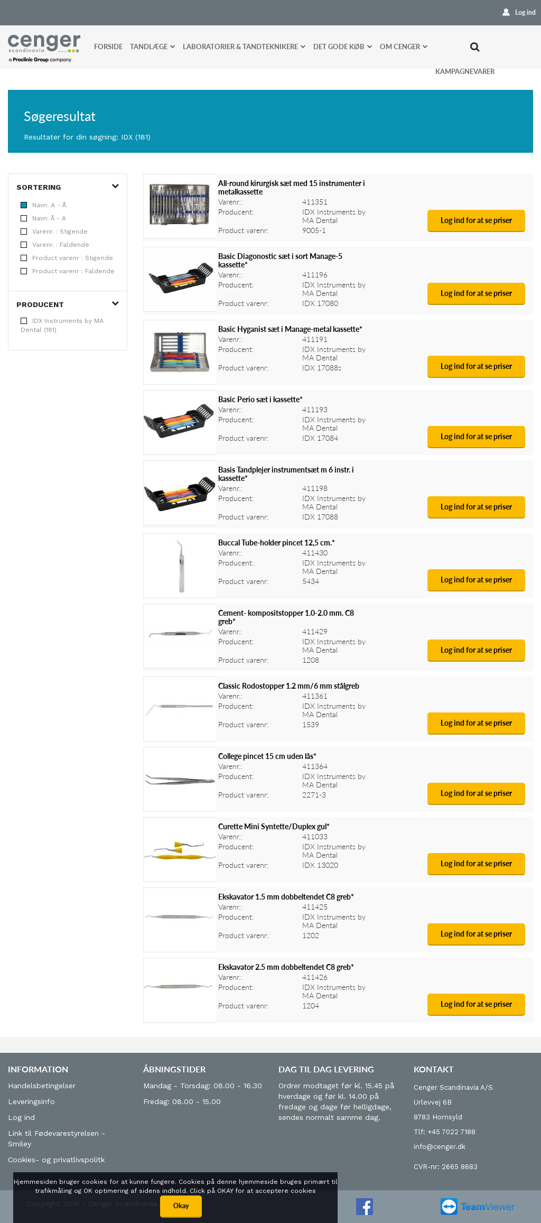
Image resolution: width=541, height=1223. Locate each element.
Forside (108, 46)
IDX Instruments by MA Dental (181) (62, 325)
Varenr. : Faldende (55, 244)
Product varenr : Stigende (67, 258)
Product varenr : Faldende (68, 271)
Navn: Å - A (43, 218)
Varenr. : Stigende (54, 231)
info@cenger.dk (439, 1147)
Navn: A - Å (43, 205)
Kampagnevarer (465, 71)
